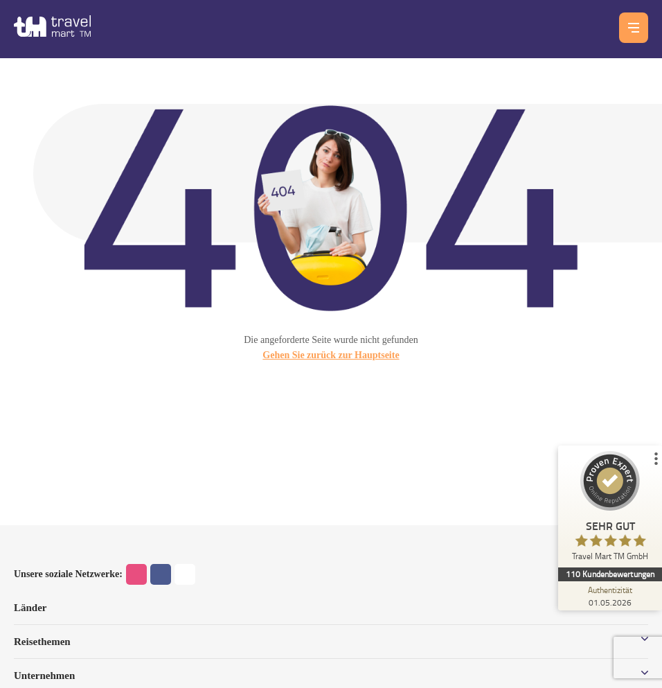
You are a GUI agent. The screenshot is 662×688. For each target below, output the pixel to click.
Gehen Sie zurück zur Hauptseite (330, 355)
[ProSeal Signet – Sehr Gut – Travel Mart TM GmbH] (610, 509)
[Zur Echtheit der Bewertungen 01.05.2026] (610, 595)
